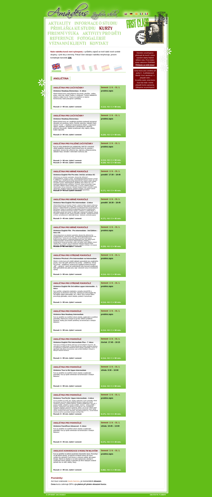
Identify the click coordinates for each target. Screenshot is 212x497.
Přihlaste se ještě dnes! (145, 65)
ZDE (70, 58)
